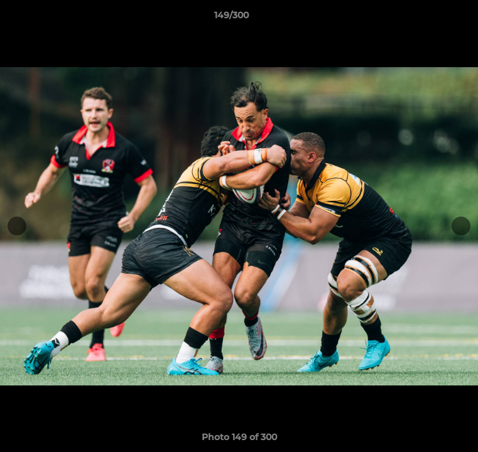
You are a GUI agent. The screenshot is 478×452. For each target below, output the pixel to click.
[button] (432, 18)
